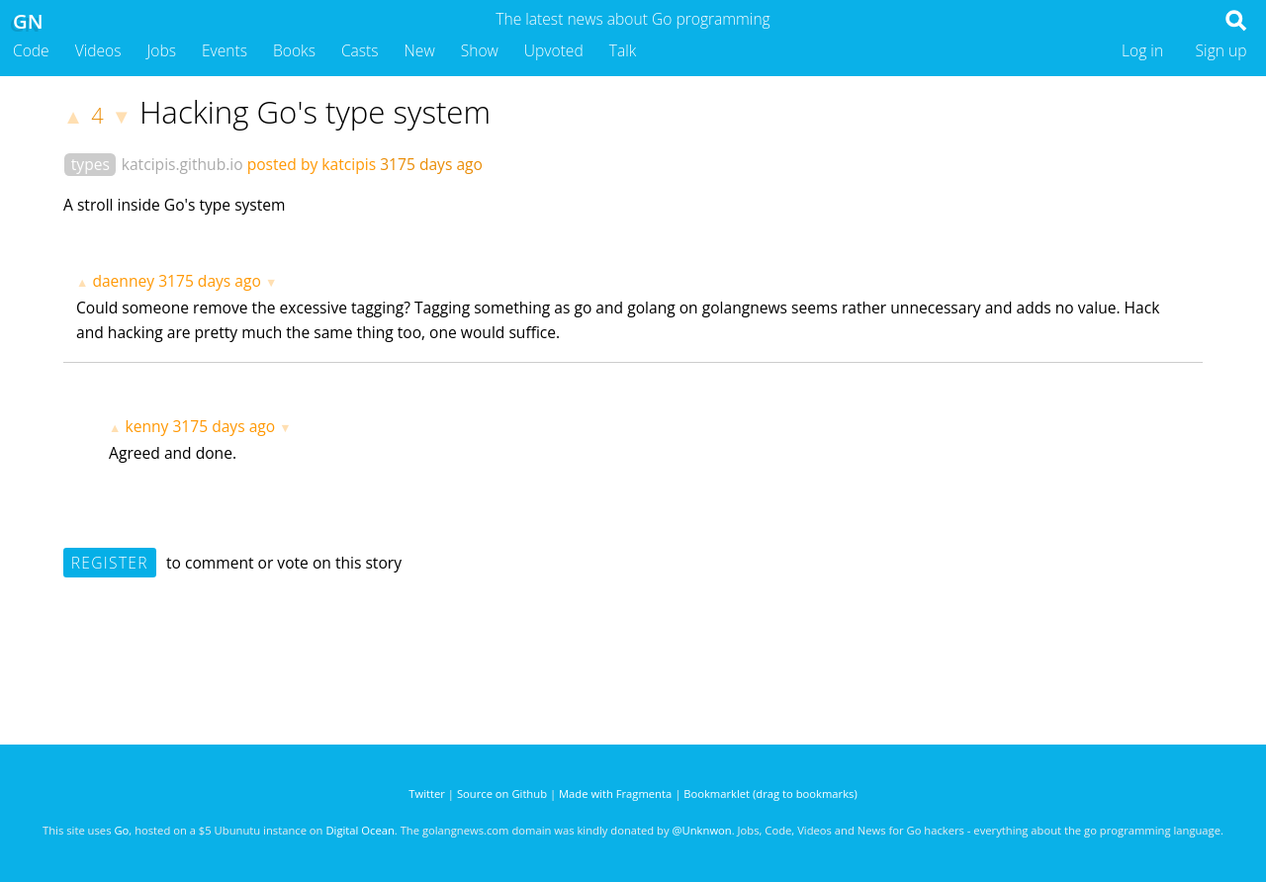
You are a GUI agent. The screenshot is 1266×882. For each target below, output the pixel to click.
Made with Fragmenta (615, 793)
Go (121, 830)
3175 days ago (209, 281)
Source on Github (502, 793)
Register (109, 562)
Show (479, 50)
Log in (1142, 50)
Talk (623, 50)
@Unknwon (702, 830)
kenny (146, 426)
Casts (360, 50)
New (420, 50)
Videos (98, 50)
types (90, 164)
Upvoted (554, 50)
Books (294, 50)
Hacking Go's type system (315, 111)
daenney (123, 281)
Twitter (426, 793)
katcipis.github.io (182, 164)
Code (31, 50)
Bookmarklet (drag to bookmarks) (770, 793)
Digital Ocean (359, 830)
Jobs (161, 50)
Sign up (1221, 50)
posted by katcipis (311, 164)
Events (224, 50)
